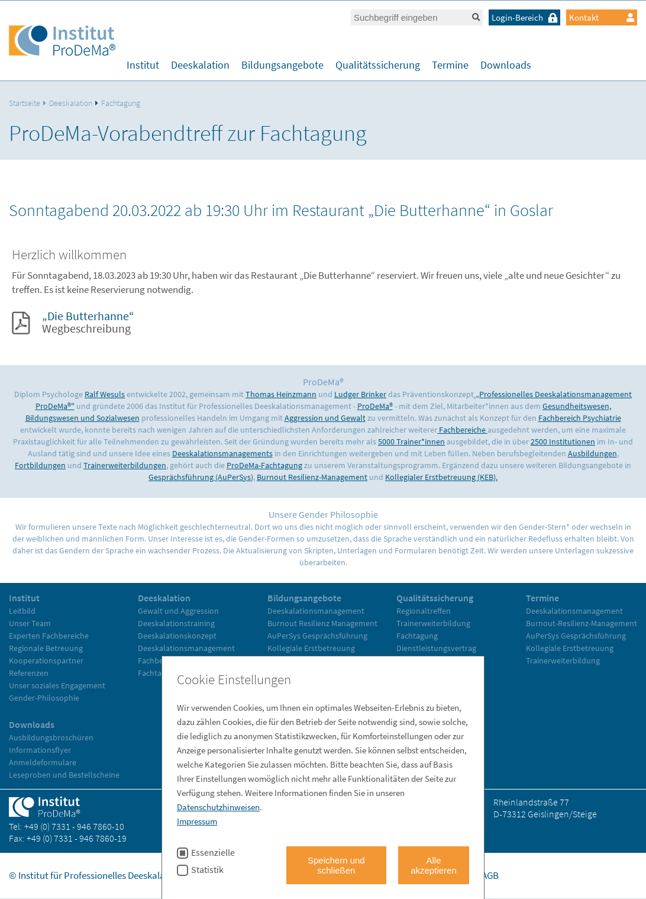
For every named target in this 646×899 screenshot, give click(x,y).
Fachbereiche (462, 429)
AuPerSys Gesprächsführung (317, 635)
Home (344, 875)
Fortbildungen (40, 465)
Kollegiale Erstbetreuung (311, 648)
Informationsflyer (40, 750)
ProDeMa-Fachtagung (264, 465)
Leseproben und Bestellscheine (64, 774)
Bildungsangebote (282, 65)
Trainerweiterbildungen (124, 465)
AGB (490, 875)
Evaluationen (419, 660)
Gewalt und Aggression (178, 610)
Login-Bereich (526, 17)
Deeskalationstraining (176, 623)
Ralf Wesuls (105, 394)
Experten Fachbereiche (49, 635)
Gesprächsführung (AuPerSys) (200, 477)
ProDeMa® (375, 406)
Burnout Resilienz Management (322, 623)
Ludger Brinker (360, 394)
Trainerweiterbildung (304, 660)
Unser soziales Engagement (57, 685)
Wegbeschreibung (88, 322)
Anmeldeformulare (42, 762)
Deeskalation (200, 65)
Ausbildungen (592, 453)
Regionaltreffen (423, 610)
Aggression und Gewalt (325, 418)
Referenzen (29, 673)
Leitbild (22, 610)
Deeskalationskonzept (177, 635)
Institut (143, 65)
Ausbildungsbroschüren (51, 737)
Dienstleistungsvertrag (436, 648)
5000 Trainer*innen (411, 441)
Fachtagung (120, 103)
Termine (450, 65)
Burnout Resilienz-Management (312, 477)
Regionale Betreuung (46, 648)
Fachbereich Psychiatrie (579, 418)
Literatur (411, 673)
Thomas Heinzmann (281, 394)
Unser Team (30, 623)
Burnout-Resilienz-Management (581, 623)
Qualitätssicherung (377, 65)
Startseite (24, 103)
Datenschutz (447, 875)
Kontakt (601, 17)
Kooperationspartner (46, 660)
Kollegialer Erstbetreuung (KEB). (441, 477)
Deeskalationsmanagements (222, 453)
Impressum (389, 875)
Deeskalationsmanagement (186, 648)
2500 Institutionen (563, 441)
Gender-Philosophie (44, 697)
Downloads (505, 65)
